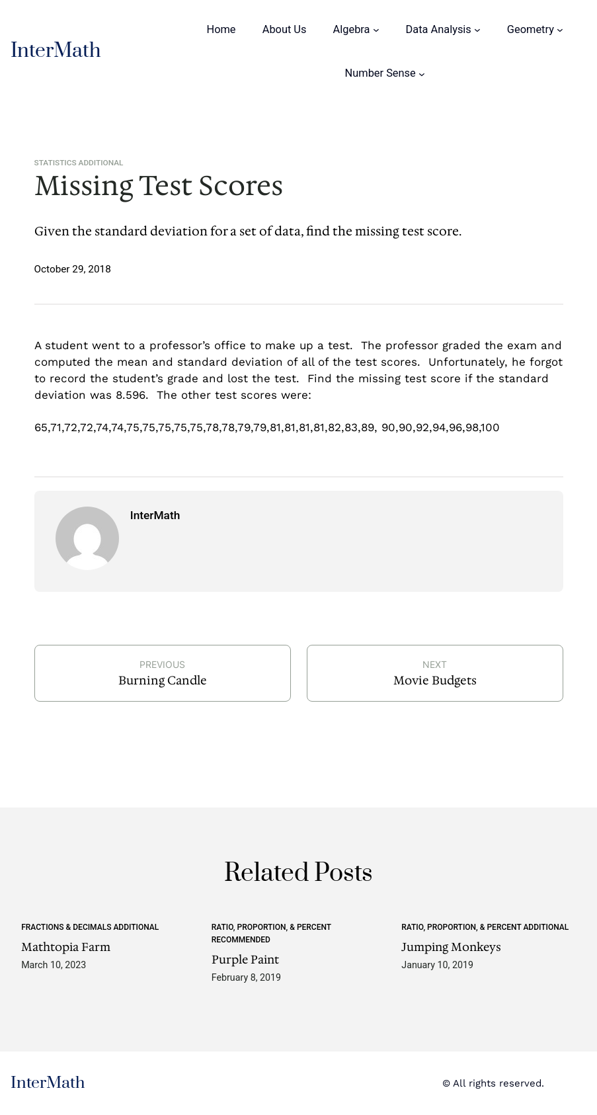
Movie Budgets (435, 680)
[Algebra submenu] (376, 29)
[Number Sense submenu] (421, 74)
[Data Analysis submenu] (477, 29)
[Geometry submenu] (560, 29)
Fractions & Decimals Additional (90, 927)
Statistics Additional (79, 162)
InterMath (56, 50)
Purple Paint (245, 960)
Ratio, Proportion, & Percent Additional (485, 927)
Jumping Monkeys (451, 947)
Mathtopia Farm (65, 947)
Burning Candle (162, 680)
